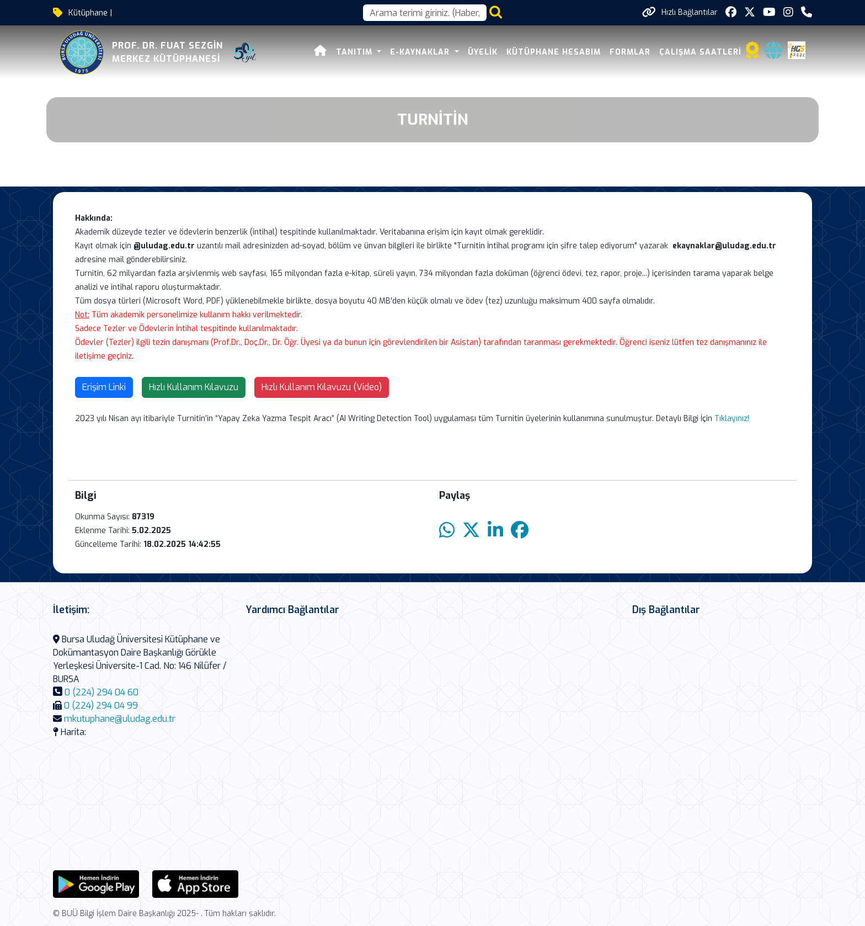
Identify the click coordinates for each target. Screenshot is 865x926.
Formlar (630, 52)
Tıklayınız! (731, 418)
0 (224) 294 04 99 (101, 705)
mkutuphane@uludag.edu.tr (119, 719)
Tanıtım (355, 52)
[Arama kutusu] (425, 12)
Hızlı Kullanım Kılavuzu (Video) (321, 387)
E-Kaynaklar (421, 52)
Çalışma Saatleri (700, 52)
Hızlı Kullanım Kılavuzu (193, 387)
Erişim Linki (104, 387)
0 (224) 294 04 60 (101, 692)
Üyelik (483, 52)
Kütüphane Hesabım (553, 52)
